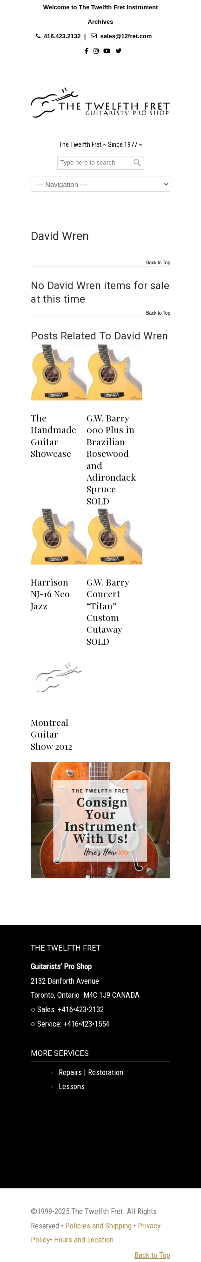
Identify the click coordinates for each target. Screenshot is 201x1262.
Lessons (72, 1086)
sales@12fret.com (126, 36)
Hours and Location (84, 1239)
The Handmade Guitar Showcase (53, 435)
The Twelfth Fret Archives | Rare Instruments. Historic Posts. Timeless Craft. (100, 100)
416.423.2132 (62, 36)
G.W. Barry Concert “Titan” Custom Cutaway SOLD (108, 611)
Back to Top (158, 263)
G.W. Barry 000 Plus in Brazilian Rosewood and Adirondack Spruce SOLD (111, 459)
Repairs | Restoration (91, 1072)
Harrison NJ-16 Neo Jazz (50, 594)
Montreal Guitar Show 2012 (51, 734)
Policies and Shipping (98, 1225)
